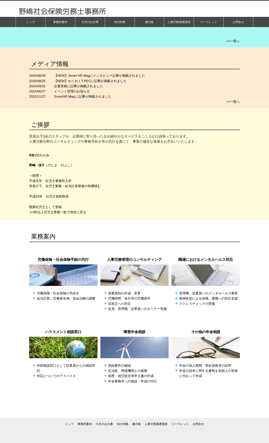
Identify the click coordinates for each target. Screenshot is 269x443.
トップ (69, 424)
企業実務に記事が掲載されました (78, 86)
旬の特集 (122, 424)
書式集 (136, 424)
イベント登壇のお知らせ (72, 91)
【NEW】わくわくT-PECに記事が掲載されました (90, 81)
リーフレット (180, 424)
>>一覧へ (233, 41)
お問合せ (198, 424)
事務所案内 (85, 424)
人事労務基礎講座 (156, 424)
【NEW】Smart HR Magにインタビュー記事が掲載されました (99, 75)
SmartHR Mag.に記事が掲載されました (82, 96)
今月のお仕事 (104, 424)
